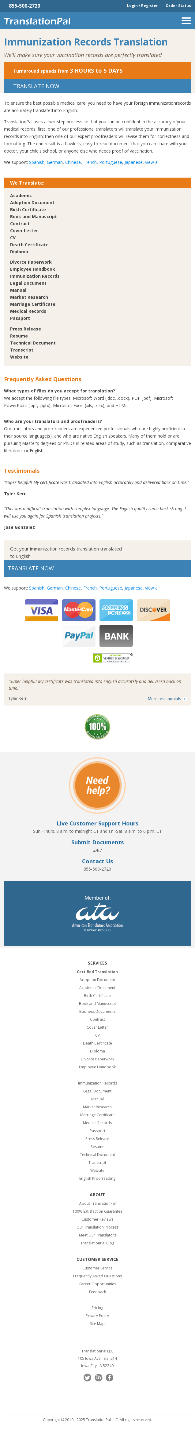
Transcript (21, 350)
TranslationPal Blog (97, 1243)
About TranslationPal (97, 1203)
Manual (18, 290)
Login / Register (142, 5)
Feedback (97, 1291)
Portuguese (110, 162)
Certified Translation (97, 971)
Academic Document (97, 987)
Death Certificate (29, 244)
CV (13, 237)
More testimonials (164, 698)
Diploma (19, 251)
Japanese (134, 162)
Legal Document (28, 283)
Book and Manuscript (33, 216)
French (90, 162)
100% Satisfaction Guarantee (97, 1211)
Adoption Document (32, 202)
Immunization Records (35, 276)
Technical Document (33, 343)
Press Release (25, 329)
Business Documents (97, 1011)
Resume (19, 336)
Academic (21, 195)
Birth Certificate (28, 209)
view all (152, 162)
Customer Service (97, 1268)
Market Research (29, 297)
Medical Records (28, 311)
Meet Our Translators (97, 1235)
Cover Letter (24, 230)
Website (19, 357)
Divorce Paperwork (31, 262)
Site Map (97, 1323)
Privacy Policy (97, 1315)
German (55, 162)
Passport (20, 318)
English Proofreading (97, 1178)
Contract (20, 223)
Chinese (73, 162)
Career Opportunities (97, 1284)
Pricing (97, 1307)
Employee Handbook (32, 269)
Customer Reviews (97, 1219)
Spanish (36, 162)
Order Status (178, 5)
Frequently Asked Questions (97, 1276)
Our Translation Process (97, 1227)
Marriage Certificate (32, 304)
